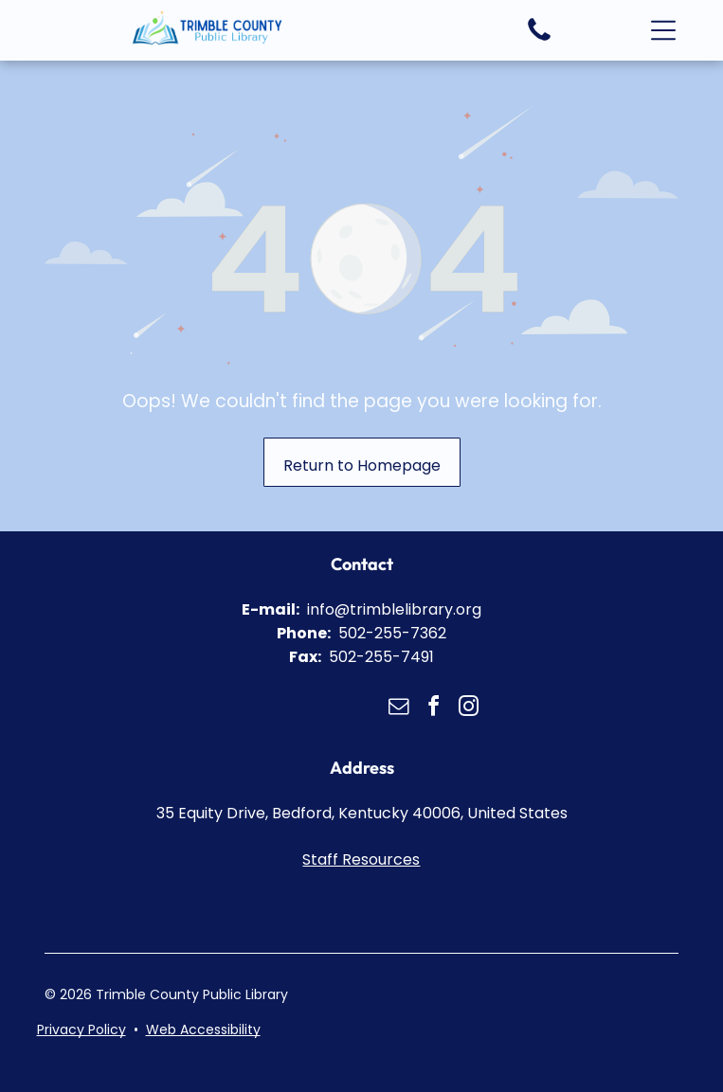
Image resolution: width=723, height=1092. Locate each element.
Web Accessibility (203, 1029)
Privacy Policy (81, 1029)
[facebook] (433, 708)
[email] (398, 708)
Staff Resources (361, 859)
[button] (663, 30)
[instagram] (468, 708)
